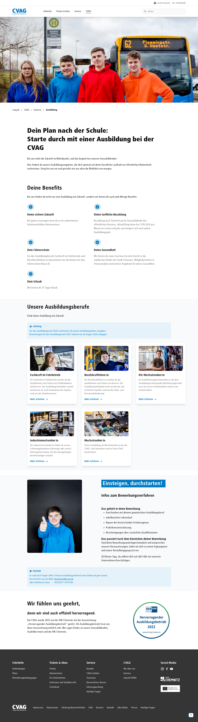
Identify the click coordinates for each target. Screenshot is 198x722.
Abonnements (55, 673)
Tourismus (91, 678)
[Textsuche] (164, 11)
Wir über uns (129, 669)
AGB (91, 708)
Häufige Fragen (94, 692)
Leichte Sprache (163, 3)
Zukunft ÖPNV (130, 678)
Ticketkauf (54, 687)
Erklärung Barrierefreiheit (73, 708)
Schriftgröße (181, 3)
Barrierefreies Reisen (96, 682)
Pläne (15, 673)
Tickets (52, 669)
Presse (134, 708)
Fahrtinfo (47, 11)
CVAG (88, 11)
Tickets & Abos (63, 11)
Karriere (37, 110)
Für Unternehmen (57, 678)
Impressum (38, 708)
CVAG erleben (93, 673)
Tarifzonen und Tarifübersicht (62, 682)
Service (78, 11)
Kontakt (90, 669)
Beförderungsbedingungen (24, 678)
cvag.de (16, 110)
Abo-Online (122, 708)
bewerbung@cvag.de (63, 579)
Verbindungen (18, 669)
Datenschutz (52, 708)
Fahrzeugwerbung (95, 687)
